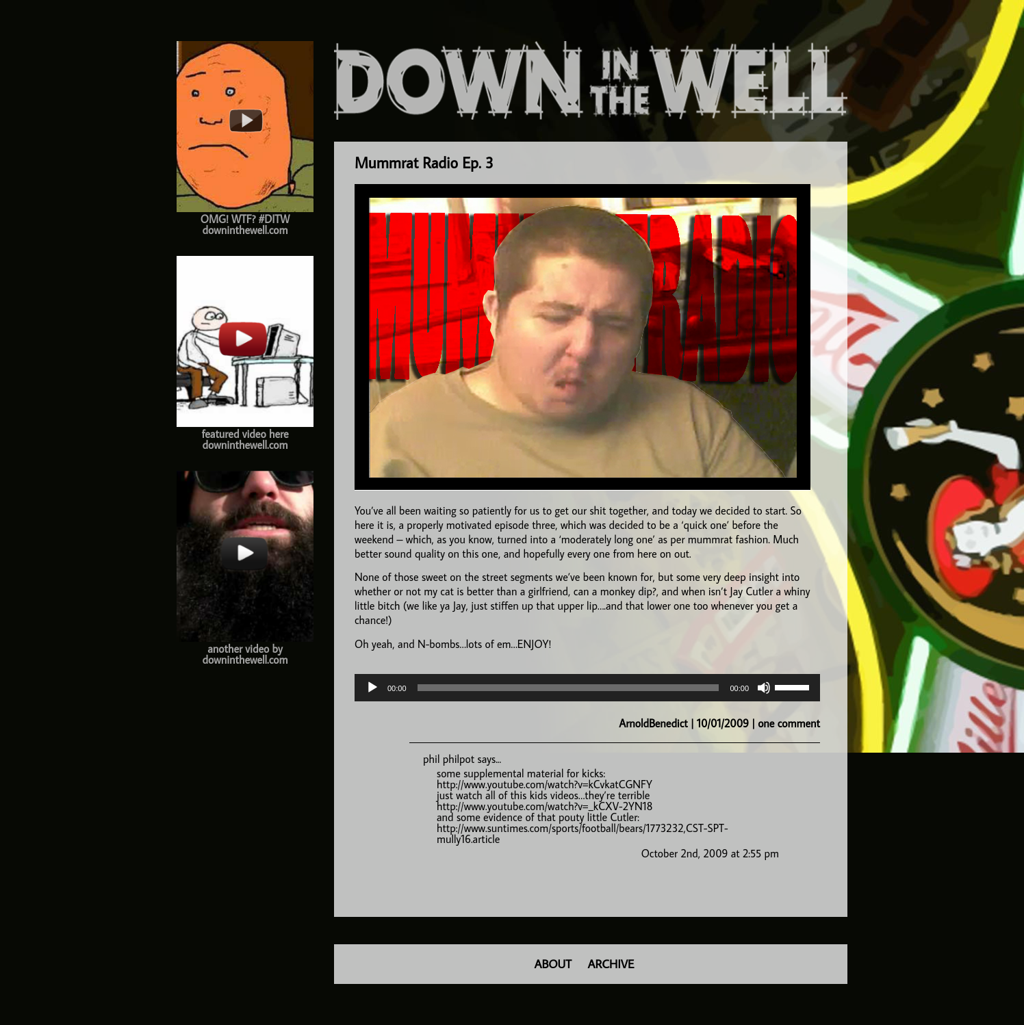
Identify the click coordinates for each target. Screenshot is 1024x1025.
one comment (789, 723)
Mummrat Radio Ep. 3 (424, 162)
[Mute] (764, 688)
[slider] (568, 687)
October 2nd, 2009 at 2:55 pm (710, 853)
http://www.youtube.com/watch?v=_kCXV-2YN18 (545, 806)
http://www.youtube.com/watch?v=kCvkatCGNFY (544, 784)
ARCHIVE (611, 964)
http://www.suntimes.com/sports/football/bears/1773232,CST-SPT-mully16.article (582, 833)
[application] (587, 687)
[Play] (372, 688)
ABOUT (553, 964)
